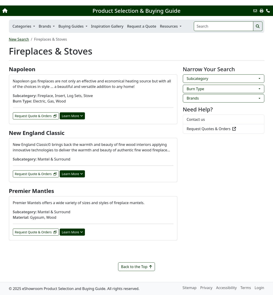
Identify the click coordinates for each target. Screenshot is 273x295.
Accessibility (226, 288)
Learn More (72, 116)
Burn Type (195, 88)
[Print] (261, 10)
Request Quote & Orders (36, 116)
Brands (193, 98)
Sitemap (189, 288)
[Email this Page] (255, 10)
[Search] (223, 26)
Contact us (196, 119)
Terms (246, 288)
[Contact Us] (268, 10)
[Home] (28, 10)
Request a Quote (141, 26)
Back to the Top (136, 266)
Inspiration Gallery (107, 26)
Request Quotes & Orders (211, 128)
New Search (19, 39)
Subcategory (197, 78)
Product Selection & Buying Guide (136, 10)
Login (259, 288)
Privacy (206, 288)
